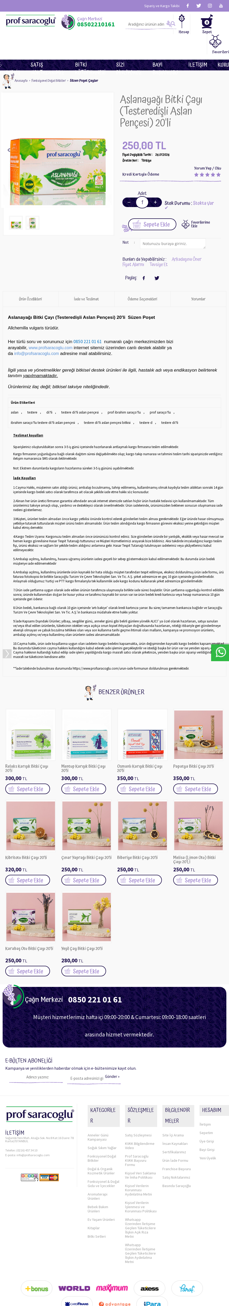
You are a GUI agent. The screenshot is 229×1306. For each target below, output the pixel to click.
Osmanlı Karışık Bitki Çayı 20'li (139, 745)
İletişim (197, 45)
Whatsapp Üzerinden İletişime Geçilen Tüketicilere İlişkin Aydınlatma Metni (140, 1213)
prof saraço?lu (156, 391)
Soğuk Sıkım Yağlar (102, 1107)
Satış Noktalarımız (47, 45)
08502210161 (96, 24)
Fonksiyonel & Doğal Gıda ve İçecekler (103, 1143)
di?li (48, 391)
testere (32, 391)
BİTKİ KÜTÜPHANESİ (90, 45)
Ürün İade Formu (175, 1126)
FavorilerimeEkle (200, 203)
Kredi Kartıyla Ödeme (140, 154)
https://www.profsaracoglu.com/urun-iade (103, 646)
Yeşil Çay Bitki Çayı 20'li (82, 926)
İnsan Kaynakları (175, 1109)
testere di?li (164, 400)
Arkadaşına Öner (187, 238)
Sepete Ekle (151, 203)
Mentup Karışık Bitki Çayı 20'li (83, 745)
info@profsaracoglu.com (33, 1130)
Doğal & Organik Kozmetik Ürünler (101, 1130)
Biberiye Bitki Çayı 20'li (137, 835)
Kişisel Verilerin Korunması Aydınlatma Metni (138, 1149)
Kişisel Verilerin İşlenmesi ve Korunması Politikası (141, 1166)
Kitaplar (94, 1187)
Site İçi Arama (173, 1100)
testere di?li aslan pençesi (78, 391)
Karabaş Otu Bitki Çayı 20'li (29, 926)
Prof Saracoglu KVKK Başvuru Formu (136, 1120)
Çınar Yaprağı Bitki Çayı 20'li (86, 835)
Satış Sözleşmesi (138, 1094)
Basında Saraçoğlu (176, 1151)
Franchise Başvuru (176, 1134)
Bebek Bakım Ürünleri (98, 1168)
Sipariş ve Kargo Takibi (162, 5)
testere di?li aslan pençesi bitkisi (104, 400)
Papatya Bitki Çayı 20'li (193, 744)
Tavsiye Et (159, 244)
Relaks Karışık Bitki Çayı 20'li (26, 745)
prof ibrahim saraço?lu (121, 391)
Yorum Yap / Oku (207, 148)
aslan (14, 391)
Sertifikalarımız (174, 1117)
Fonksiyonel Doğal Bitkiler (102, 1117)
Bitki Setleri (97, 1196)
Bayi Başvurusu (165, 45)
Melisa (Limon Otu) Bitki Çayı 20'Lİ (194, 836)
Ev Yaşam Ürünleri (101, 1179)
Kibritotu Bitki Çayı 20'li (26, 835)
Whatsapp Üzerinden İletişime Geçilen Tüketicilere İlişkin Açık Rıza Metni (140, 1187)
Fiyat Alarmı (133, 244)
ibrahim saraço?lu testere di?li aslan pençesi (42, 400)
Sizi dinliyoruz (129, 45)
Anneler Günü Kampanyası (98, 1096)
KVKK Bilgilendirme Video (140, 1105)
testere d (141, 400)
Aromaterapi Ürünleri (97, 1155)
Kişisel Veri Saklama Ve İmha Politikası (140, 1134)
